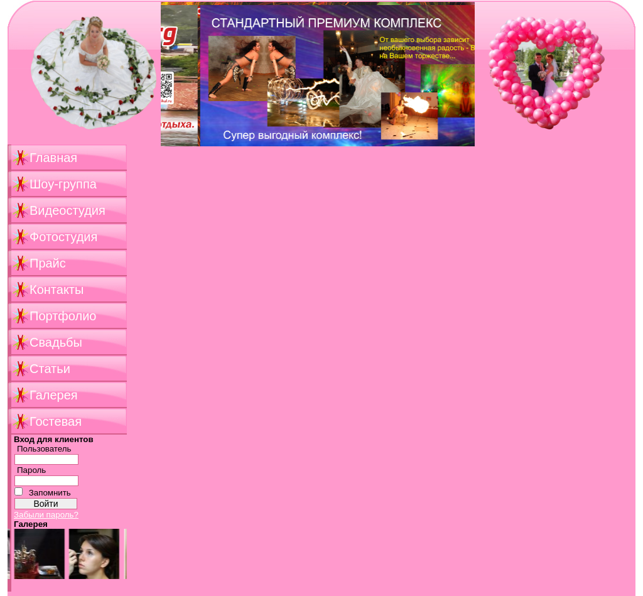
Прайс (48, 263)
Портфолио (63, 316)
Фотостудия (63, 237)
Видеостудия (67, 210)
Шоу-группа (63, 184)
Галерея (54, 395)
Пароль (31, 470)
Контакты (57, 289)
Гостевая (56, 421)
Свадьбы (56, 342)
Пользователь (44, 448)
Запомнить (50, 492)
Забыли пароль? (46, 514)
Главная (53, 158)
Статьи (50, 369)
